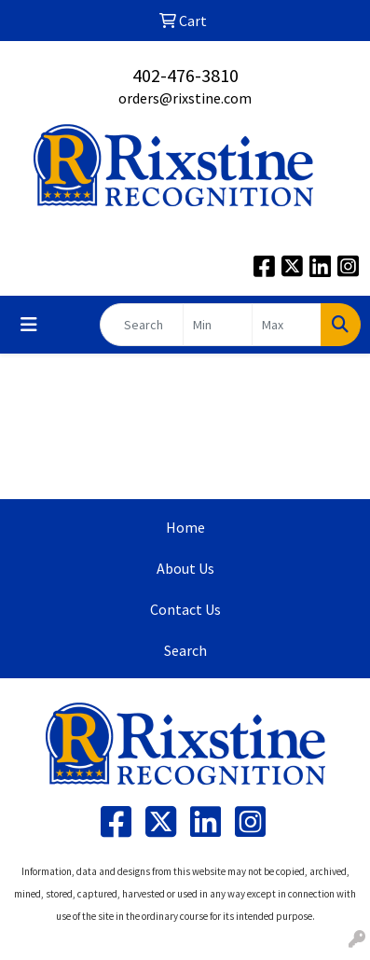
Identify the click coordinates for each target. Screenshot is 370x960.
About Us (185, 568)
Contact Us (185, 609)
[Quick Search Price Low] (218, 324)
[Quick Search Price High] (287, 324)
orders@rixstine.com (185, 98)
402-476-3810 (185, 75)
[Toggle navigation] (28, 325)
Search (185, 650)
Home (185, 527)
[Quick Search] (142, 324)
